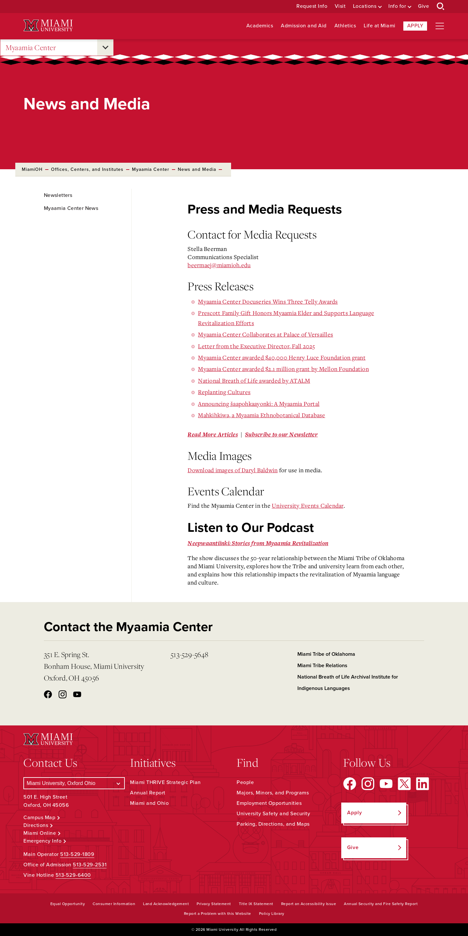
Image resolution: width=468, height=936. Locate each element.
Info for (397, 6)
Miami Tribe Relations (322, 665)
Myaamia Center (31, 48)
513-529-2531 (90, 864)
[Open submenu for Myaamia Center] (105, 47)
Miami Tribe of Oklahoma (326, 654)
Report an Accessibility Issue (308, 904)
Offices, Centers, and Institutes (87, 169)
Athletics (345, 26)
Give (423, 6)
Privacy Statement (214, 904)
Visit (340, 6)
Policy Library (271, 913)
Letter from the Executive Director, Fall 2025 (256, 346)
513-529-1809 (77, 854)
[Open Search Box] (441, 6)
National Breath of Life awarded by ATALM (254, 380)
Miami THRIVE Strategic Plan (165, 782)
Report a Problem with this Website (217, 913)
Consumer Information (114, 904)
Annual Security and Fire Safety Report (381, 904)
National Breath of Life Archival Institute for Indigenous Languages (347, 683)
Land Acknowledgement (166, 904)
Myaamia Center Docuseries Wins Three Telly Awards (268, 301)
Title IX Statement (256, 904)
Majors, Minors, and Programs (273, 793)
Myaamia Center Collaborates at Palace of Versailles (265, 334)
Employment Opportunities (269, 803)
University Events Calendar (308, 505)
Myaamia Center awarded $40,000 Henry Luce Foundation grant (282, 357)
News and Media (197, 169)
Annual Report (147, 793)
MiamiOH (32, 169)
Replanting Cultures (224, 392)
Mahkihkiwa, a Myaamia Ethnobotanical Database (261, 415)
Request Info (311, 6)
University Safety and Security (273, 813)
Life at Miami (380, 26)
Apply (415, 25)
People (245, 782)
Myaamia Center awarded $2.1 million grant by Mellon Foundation (283, 369)
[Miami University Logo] (48, 26)
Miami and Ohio (149, 803)
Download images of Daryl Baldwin (233, 470)
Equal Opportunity (67, 904)
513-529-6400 (73, 875)
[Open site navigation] (440, 26)
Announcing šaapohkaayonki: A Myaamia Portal (258, 403)
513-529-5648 (189, 654)
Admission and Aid (304, 26)
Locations (365, 6)
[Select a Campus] (74, 783)
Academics (259, 26)
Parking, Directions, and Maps (273, 824)
